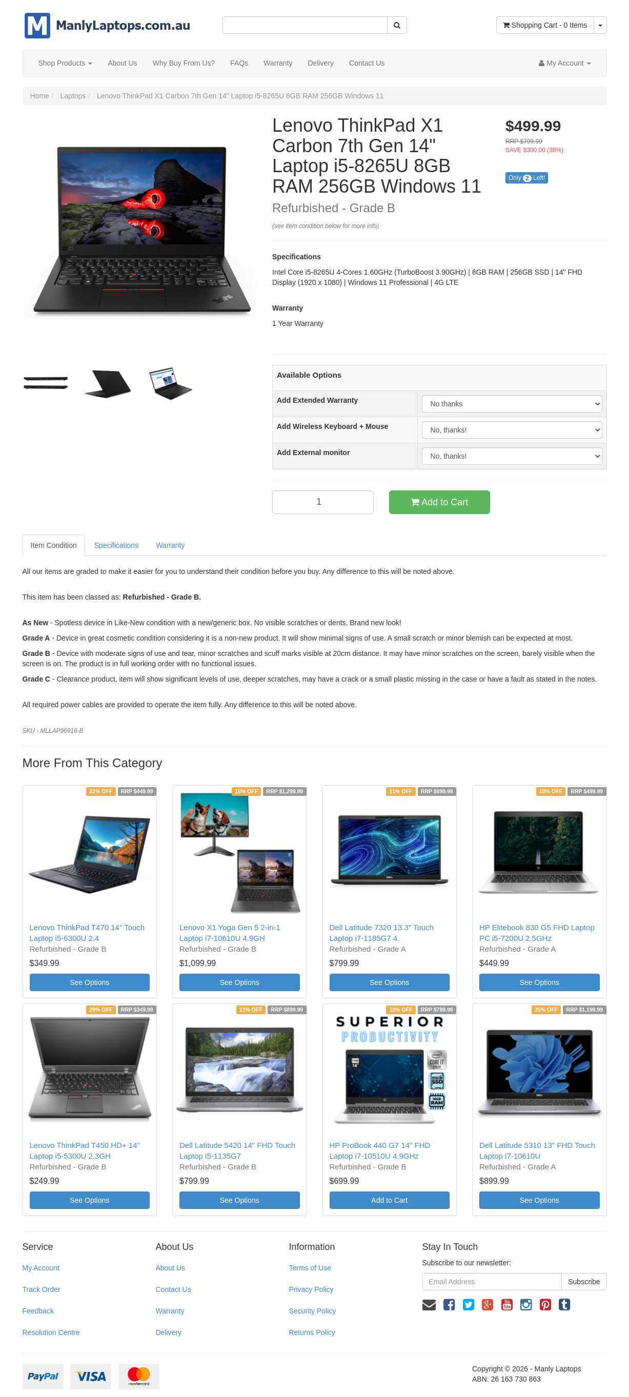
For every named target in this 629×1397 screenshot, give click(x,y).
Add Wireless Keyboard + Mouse (332, 426)
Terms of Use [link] (310, 1268)
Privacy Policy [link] (311, 1289)
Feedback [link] (38, 1311)
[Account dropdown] (564, 63)
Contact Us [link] (173, 1289)
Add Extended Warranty (317, 400)
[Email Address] (492, 1281)
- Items (545, 25)
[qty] (323, 502)
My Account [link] (41, 1268)
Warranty (277, 63)
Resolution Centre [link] (51, 1332)
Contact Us (366, 63)
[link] (449, 1304)
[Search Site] (397, 25)
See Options (89, 982)
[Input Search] (305, 25)
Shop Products (65, 63)
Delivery (321, 63)
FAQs (239, 63)
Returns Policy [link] (312, 1332)
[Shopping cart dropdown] (600, 25)
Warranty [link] (169, 1311)
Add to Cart (439, 502)
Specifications (116, 545)
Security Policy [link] (312, 1311)
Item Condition (54, 545)
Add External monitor (313, 452)
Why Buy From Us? (184, 63)
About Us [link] (170, 1268)
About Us (122, 63)
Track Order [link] (41, 1289)
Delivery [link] (168, 1332)
